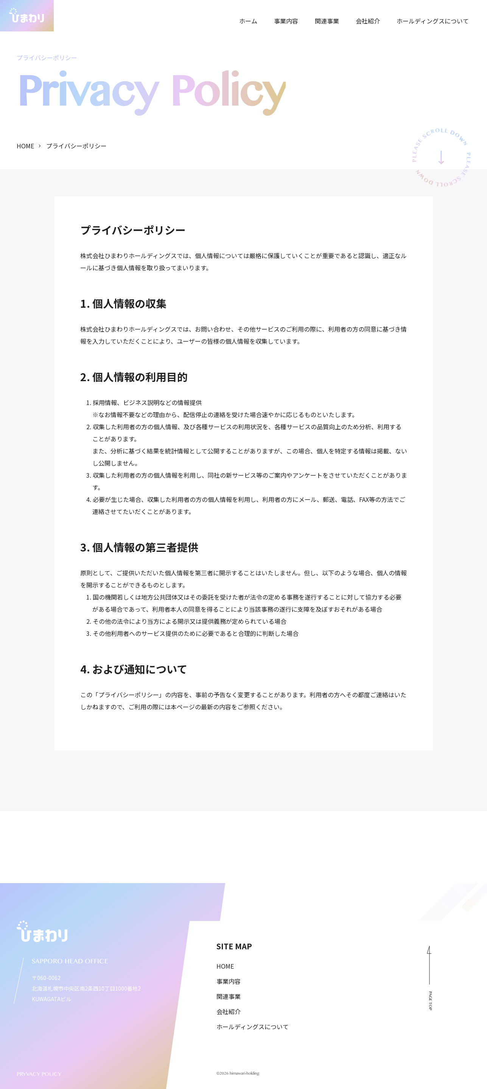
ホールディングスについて (252, 1026)
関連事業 (228, 996)
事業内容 (228, 981)
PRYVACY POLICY (39, 1075)
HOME (225, 966)
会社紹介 (228, 1011)
